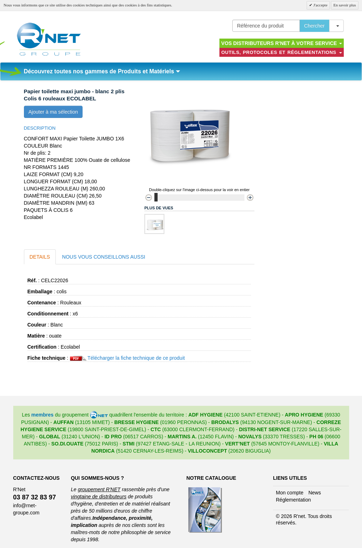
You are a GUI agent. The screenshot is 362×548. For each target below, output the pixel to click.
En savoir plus (344, 5)
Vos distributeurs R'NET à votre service (281, 43)
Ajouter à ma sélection (53, 112)
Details (40, 257)
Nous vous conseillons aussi (103, 257)
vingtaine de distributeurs (99, 496)
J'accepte (319, 5)
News (314, 492)
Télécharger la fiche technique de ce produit (136, 358)
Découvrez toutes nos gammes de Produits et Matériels (102, 71)
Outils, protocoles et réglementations (281, 52)
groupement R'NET (99, 489)
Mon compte (289, 492)
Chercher (314, 26)
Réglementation (293, 500)
